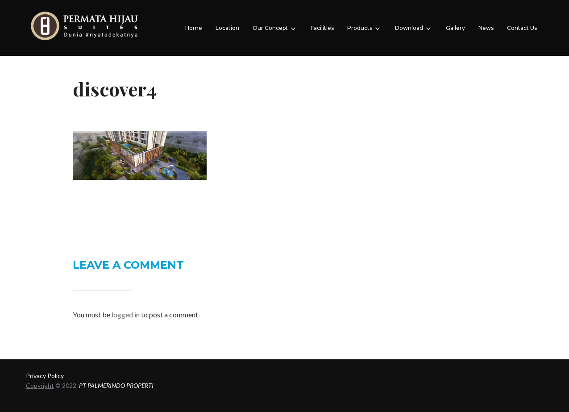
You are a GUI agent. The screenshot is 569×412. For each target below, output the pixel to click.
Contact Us (522, 28)
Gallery (455, 28)
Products (364, 29)
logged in (126, 314)
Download (413, 29)
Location (227, 28)
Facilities (322, 28)
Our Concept (275, 29)
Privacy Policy (45, 375)
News (486, 28)
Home (193, 28)
